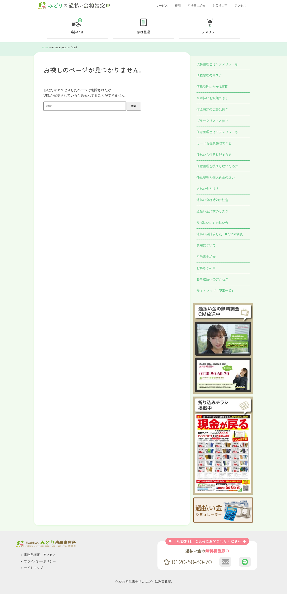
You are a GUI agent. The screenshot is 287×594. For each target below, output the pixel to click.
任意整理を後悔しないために (217, 166)
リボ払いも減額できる (212, 98)
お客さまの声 (206, 268)
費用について (206, 245)
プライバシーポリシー (40, 561)
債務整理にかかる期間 (212, 86)
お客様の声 (219, 5)
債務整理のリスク (209, 75)
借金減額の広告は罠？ (212, 109)
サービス (162, 5)
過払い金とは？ (208, 188)
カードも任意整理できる (214, 143)
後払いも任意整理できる (214, 154)
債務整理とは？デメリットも (217, 64)
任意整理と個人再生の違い (216, 177)
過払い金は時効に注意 (212, 200)
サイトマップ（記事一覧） (216, 290)
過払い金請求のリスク (212, 211)
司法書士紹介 (196, 5)
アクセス (240, 5)
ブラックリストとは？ (212, 120)
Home (45, 47)
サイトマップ (33, 567)
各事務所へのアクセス (212, 279)
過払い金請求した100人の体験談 (220, 234)
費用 (178, 5)
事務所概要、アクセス (40, 555)
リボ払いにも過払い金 (212, 222)
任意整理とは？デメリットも (217, 132)
